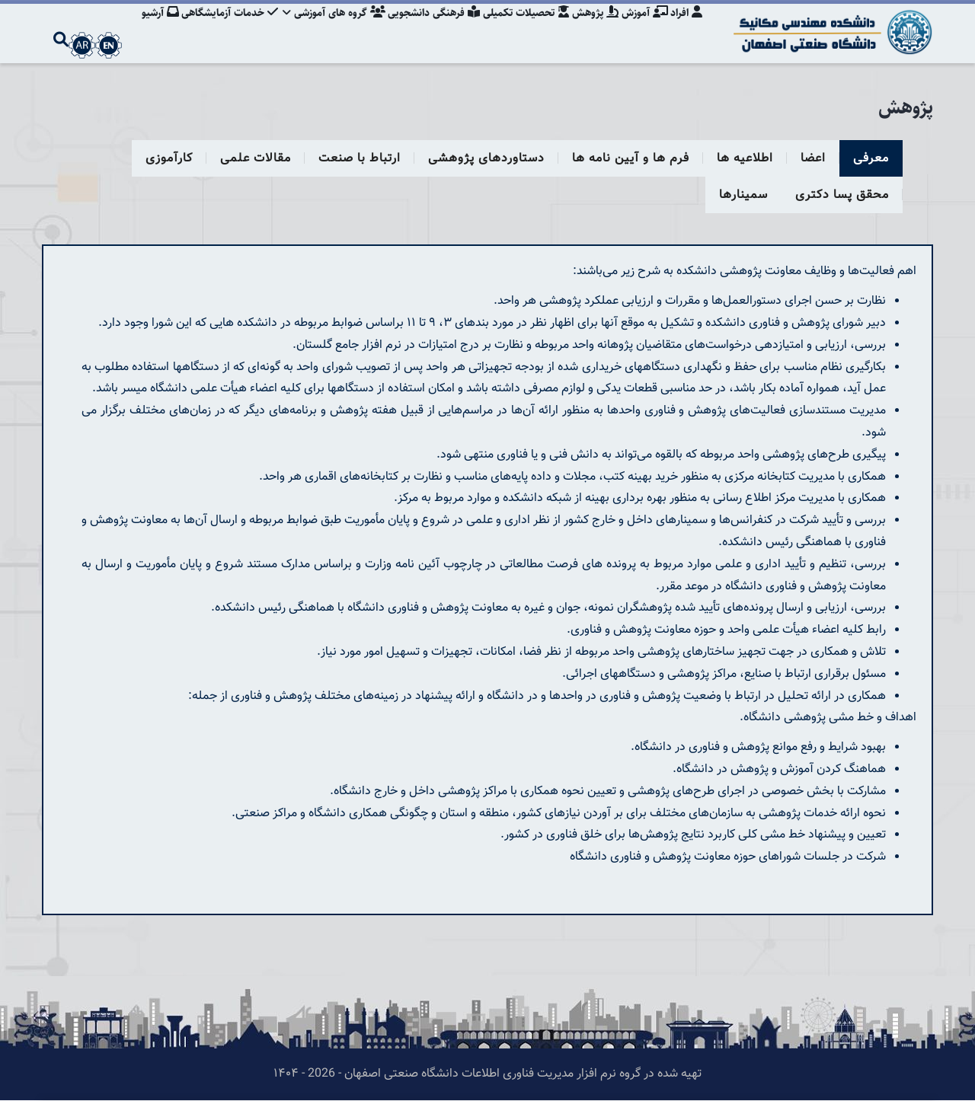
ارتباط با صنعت (359, 158)
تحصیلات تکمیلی (520, 26)
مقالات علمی (255, 158)
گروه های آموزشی (324, 26)
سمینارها (743, 195)
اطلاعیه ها (745, 158)
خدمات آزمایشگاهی (218, 26)
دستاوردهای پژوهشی (486, 158)
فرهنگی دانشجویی (426, 26)
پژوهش (591, 26)
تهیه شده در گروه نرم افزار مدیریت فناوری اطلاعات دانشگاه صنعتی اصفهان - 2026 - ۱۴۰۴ (487, 1073)
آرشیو (146, 26)
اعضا (813, 158)
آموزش (642, 26)
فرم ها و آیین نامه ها (630, 158)
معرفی (871, 158)
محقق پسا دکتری (842, 195)
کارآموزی (169, 158)
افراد (686, 26)
